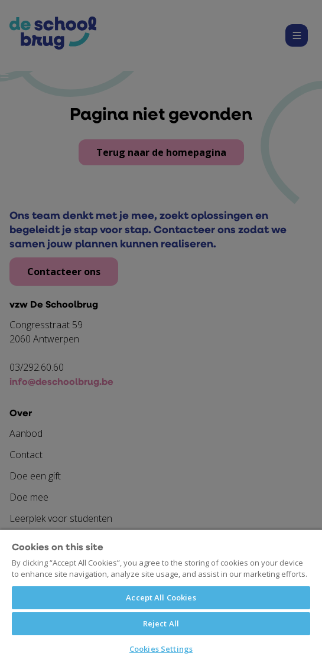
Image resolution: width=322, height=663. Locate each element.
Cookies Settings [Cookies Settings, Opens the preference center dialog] (161, 649)
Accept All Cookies (161, 597)
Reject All (161, 623)
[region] (161, 596)
